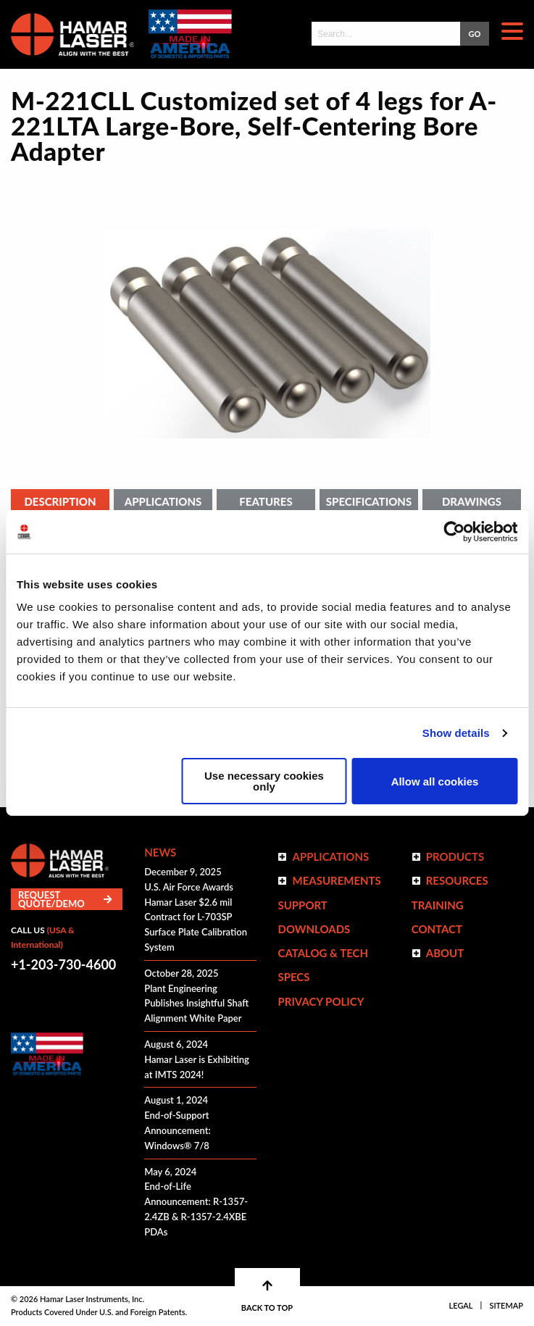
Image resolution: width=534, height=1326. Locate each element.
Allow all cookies (435, 781)
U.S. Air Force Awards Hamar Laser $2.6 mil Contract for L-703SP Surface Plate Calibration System (195, 917)
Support (302, 905)
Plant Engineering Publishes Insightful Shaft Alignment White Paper (196, 1004)
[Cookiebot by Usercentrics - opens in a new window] (454, 532)
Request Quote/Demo (65, 899)
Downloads (314, 928)
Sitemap (506, 1305)
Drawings (471, 501)
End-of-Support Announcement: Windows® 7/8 (177, 1130)
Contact (437, 928)
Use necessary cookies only (264, 781)
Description (60, 501)
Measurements (336, 880)
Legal (461, 1305)
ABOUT (445, 952)
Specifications (369, 501)
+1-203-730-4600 (63, 964)
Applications (163, 501)
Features (265, 501)
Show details (456, 733)
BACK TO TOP (267, 1296)
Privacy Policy (321, 1001)
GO (475, 33)
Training (438, 905)
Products (455, 856)
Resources (457, 880)
